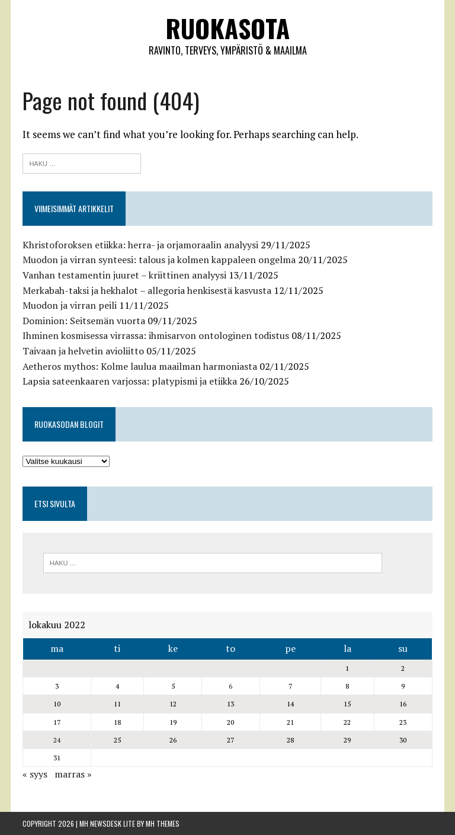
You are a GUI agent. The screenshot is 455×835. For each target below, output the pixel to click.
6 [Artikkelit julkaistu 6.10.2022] (230, 686)
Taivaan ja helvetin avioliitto (83, 350)
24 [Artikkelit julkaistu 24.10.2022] (56, 739)
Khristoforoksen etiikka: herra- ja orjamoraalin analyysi (140, 244)
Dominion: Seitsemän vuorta (84, 320)
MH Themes (163, 823)
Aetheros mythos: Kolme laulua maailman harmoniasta (140, 366)
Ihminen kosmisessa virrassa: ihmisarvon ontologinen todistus (156, 335)
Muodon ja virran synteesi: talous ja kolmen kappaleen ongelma (159, 259)
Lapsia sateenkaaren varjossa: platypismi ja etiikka (130, 381)
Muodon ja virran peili (70, 305)
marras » (73, 773)
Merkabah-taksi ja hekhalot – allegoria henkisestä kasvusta (147, 290)
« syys (35, 773)
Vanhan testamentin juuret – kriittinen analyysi (124, 274)
